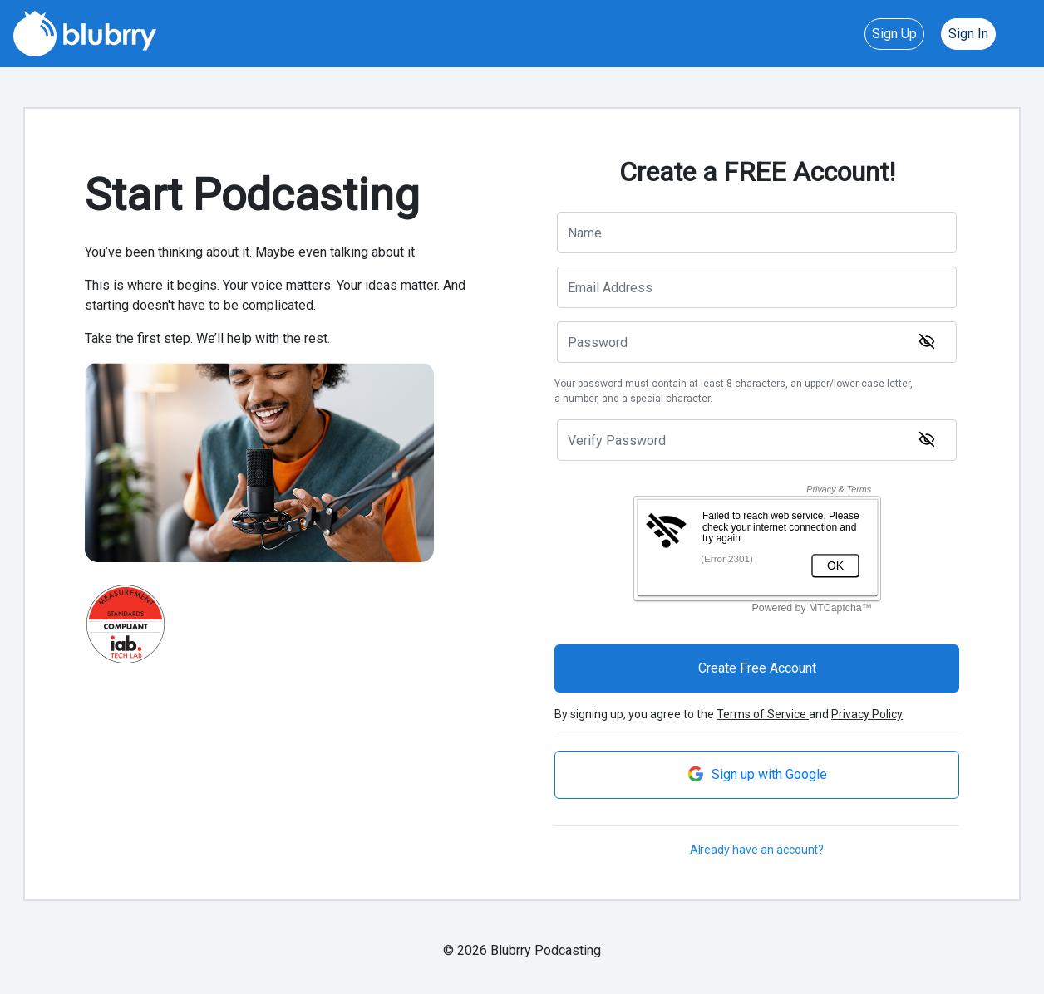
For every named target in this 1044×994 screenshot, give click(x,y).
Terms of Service (763, 714)
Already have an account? (757, 849)
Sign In (968, 34)
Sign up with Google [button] (757, 774)
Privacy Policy (867, 714)
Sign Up (894, 34)
